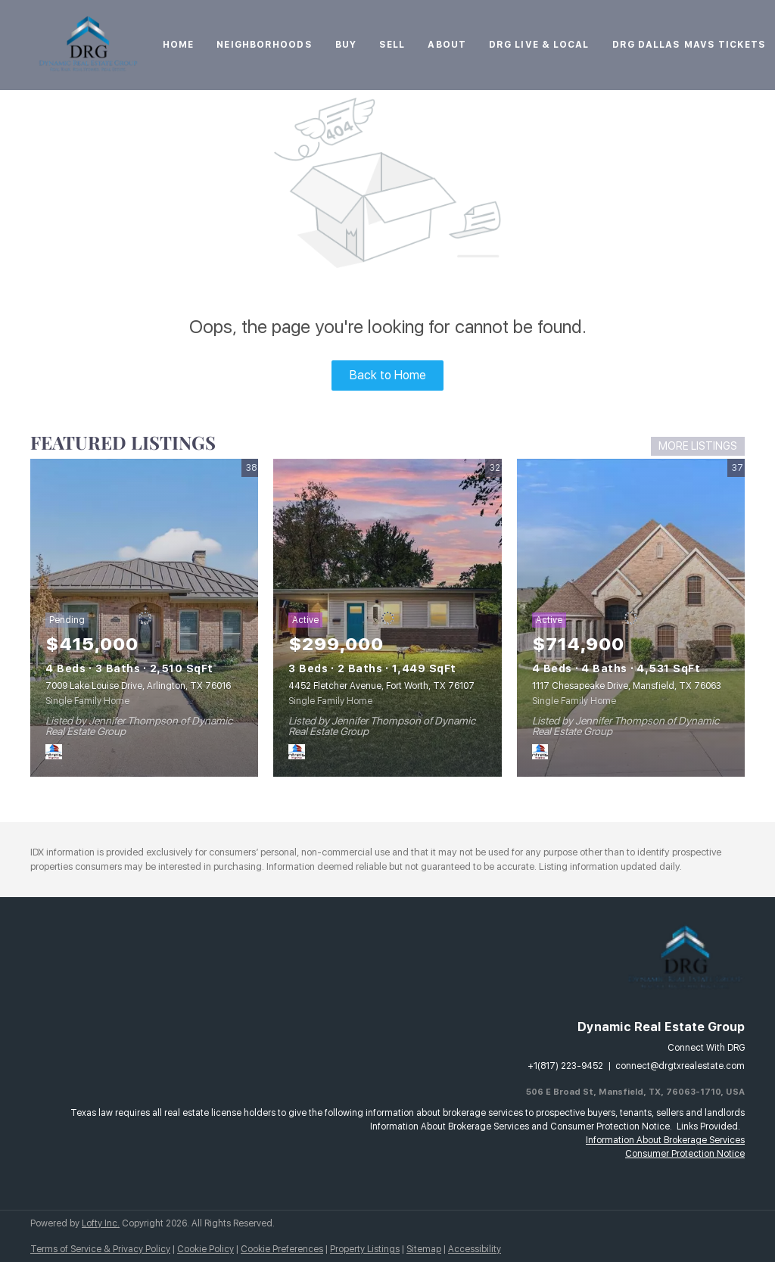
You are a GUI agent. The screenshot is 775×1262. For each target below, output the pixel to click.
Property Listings (365, 1249)
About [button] (447, 44)
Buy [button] (345, 44)
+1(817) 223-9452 (565, 1066)
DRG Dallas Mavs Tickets (689, 44)
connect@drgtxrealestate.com (680, 1066)
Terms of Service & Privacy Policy (100, 1249)
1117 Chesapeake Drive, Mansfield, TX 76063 (626, 686)
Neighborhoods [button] (264, 44)
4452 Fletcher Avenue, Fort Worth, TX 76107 (381, 686)
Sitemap (423, 1249)
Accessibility (474, 1249)
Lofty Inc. (101, 1223)
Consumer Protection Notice (685, 1153)
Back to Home (388, 375)
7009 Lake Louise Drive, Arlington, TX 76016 (138, 686)
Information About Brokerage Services (665, 1140)
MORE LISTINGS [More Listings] (697, 446)
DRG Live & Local (539, 44)
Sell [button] (392, 44)
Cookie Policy (205, 1249)
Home (178, 44)
